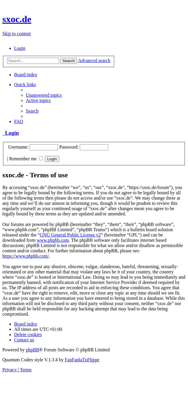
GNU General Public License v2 (70, 234)
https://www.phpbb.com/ (25, 255)
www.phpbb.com (53, 240)
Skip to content (16, 33)
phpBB (32, 349)
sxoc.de (16, 19)
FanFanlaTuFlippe (82, 359)
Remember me (26, 158)
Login (10, 133)
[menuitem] (19, 48)
